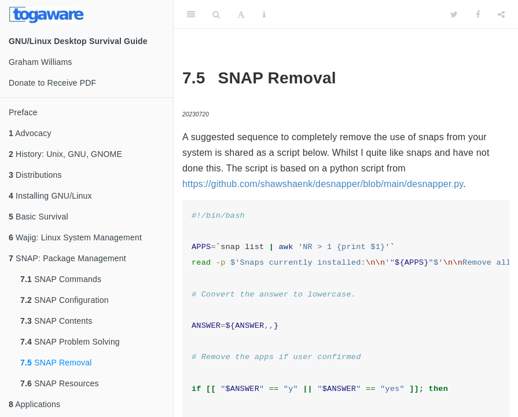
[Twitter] (454, 14)
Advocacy (30, 133)
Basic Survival (38, 216)
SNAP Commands (60, 279)
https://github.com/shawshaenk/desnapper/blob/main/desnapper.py (322, 184)
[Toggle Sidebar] (191, 14)
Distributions (35, 175)
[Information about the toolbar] (264, 14)
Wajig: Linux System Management (75, 237)
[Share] (501, 14)
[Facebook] (478, 14)
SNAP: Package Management (67, 258)
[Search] (216, 14)
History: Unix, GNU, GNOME (65, 154)
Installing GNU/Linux (50, 195)
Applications (34, 404)
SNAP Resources (59, 383)
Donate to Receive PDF (52, 82)
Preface (23, 112)
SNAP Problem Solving (70, 341)
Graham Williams (40, 62)
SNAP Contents (56, 320)
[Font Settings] (241, 14)
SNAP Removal (56, 362)
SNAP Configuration (64, 300)
